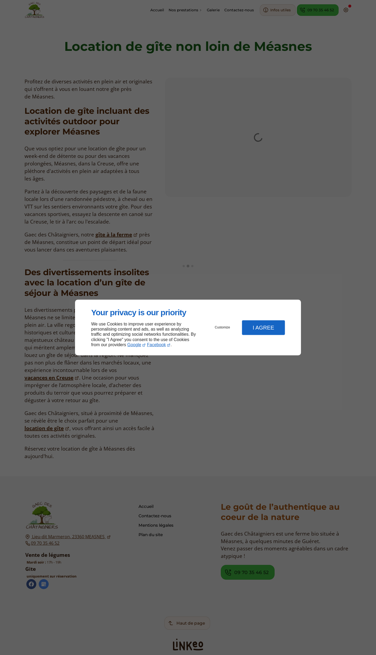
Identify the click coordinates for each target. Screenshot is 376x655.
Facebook (156, 344)
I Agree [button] (263, 328)
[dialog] (188, 327)
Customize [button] (222, 327)
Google (134, 344)
